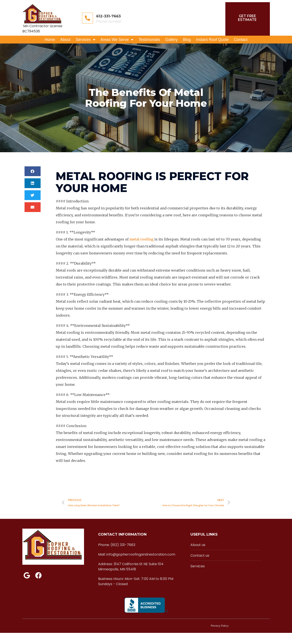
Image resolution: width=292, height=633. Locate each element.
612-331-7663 (108, 16)
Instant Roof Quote (212, 39)
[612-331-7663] (87, 18)
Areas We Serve (117, 39)
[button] (33, 171)
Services (85, 39)
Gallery (171, 39)
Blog (187, 39)
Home (50, 39)
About (65, 39)
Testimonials (149, 39)
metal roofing (141, 239)
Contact (240, 39)
